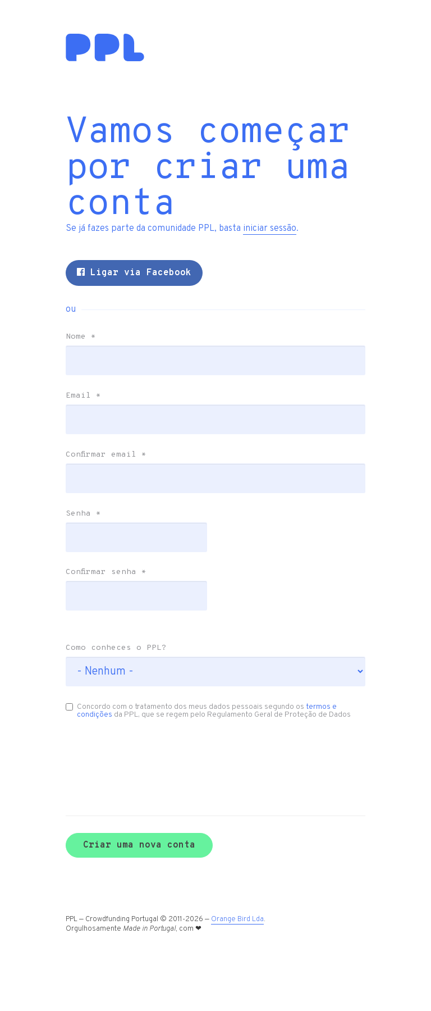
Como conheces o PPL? (124, 684)
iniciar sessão (278, 264)
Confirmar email (114, 491)
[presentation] (134, 794)
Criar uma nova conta (147, 888)
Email (91, 432)
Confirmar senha (114, 608)
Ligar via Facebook (142, 309)
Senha (91, 550)
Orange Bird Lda (245, 963)
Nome (89, 373)
